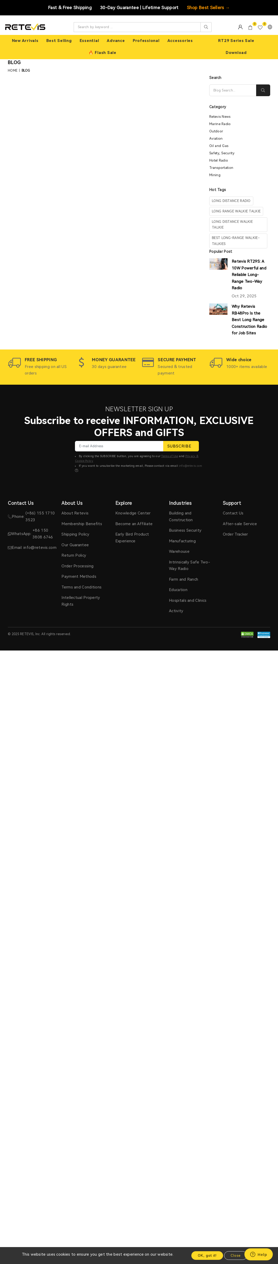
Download (236, 52)
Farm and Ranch (183, 579)
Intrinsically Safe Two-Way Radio (189, 565)
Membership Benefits (81, 523)
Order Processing (77, 566)
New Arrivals (25, 40)
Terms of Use (169, 456)
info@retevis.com (190, 466)
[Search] (232, 90)
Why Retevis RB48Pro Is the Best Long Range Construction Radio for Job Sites (249, 319)
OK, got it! (207, 1255)
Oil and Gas (218, 146)
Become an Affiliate (134, 523)
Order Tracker (235, 534)
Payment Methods (78, 576)
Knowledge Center (133, 513)
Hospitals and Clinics (187, 600)
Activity (176, 611)
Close (236, 1255)
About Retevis (75, 513)
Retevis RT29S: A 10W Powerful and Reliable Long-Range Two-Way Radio (249, 274)
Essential (89, 40)
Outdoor (216, 131)
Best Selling (59, 40)
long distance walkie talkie (232, 224)
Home (12, 71)
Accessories (180, 40)
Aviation (216, 138)
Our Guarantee (75, 545)
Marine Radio (220, 124)
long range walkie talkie (236, 211)
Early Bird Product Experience (132, 537)
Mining (214, 175)
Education (178, 589)
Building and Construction (181, 516)
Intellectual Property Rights (80, 601)
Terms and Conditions (81, 587)
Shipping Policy (75, 534)
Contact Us (233, 513)
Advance (116, 40)
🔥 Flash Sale (102, 52)
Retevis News (220, 117)
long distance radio (231, 201)
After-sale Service (240, 523)
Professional (146, 40)
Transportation (221, 168)
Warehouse (179, 551)
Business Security (185, 530)
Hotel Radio (218, 160)
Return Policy (73, 555)
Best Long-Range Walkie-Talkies (236, 241)
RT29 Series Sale (236, 40)
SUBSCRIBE (181, 446)
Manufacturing (182, 541)
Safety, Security (222, 153)
